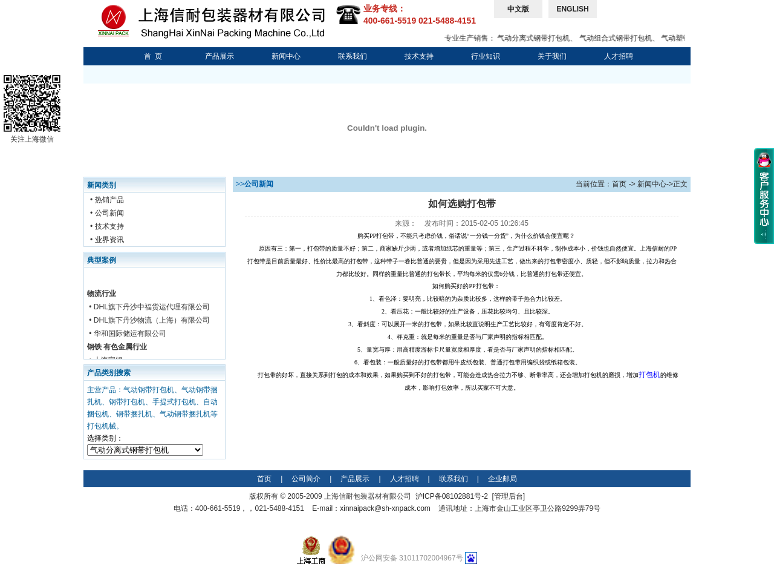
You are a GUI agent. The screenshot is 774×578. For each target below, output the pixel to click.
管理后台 (508, 496)
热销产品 (109, 199)
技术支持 (419, 56)
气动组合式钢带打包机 (620, 38)
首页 (619, 184)
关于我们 (552, 56)
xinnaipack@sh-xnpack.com (385, 508)
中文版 (518, 9)
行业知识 (485, 56)
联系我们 (352, 56)
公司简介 (305, 479)
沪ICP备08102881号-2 (451, 496)
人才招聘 (618, 56)
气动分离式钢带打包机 (538, 38)
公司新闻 (109, 213)
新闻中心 (286, 56)
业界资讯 (109, 239)
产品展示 (219, 56)
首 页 (153, 56)
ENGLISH (572, 9)
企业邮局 (502, 479)
